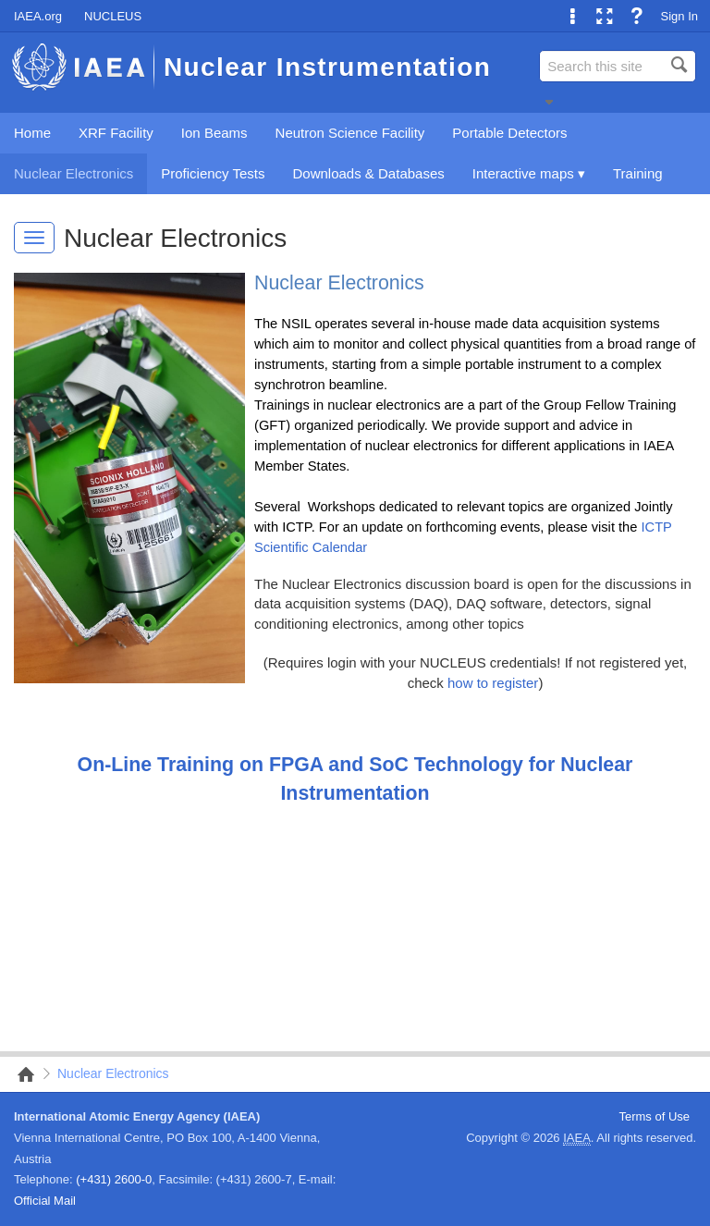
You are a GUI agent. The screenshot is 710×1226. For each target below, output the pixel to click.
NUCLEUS (112, 16)
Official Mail (45, 1201)
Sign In (679, 16)
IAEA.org (38, 16)
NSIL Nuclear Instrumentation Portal (20, 1074)
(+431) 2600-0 (114, 1179)
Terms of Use (654, 1116)
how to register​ (492, 683)
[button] (549, 102)
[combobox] (617, 66)
